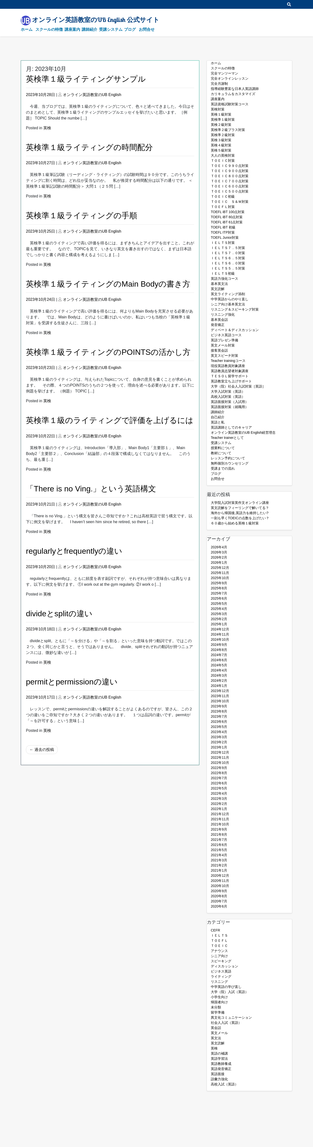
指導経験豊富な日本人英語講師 (235, 89)
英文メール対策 (223, 345)
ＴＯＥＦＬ (219, 940)
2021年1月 (219, 870)
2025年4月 (219, 609)
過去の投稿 (44, 749)
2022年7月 (219, 778)
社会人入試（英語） (226, 1023)
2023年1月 (219, 747)
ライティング (221, 976)
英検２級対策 (221, 125)
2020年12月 (220, 875)
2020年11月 (220, 881)
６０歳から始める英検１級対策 (235, 523)
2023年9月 (219, 706)
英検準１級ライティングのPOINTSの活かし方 (108, 352)
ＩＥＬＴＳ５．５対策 (228, 268)
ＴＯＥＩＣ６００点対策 (229, 186)
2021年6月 (219, 845)
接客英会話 (219, 350)
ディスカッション (224, 966)
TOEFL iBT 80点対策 (227, 217)
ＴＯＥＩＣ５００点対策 (229, 191)
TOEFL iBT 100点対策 (228, 212)
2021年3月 (219, 860)
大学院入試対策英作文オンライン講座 (240, 503)
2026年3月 (219, 552)
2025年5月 (219, 604)
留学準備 (217, 1012)
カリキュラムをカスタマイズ (233, 94)
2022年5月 (219, 788)
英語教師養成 (221, 1064)
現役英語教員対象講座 (228, 366)
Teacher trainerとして (227, 438)
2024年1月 (219, 686)
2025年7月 (219, 593)
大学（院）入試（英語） (229, 992)
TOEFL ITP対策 (223, 232)
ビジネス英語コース (226, 335)
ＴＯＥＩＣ (219, 946)
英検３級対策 (221, 140)
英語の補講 (219, 1053)
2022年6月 (219, 783)
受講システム (111, 29)
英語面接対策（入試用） (229, 402)
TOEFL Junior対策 (225, 237)
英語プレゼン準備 (224, 340)
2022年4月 (219, 793)
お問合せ (147, 29)
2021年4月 (219, 855)
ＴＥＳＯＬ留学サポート (229, 376)
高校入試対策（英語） (228, 397)
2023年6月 (219, 722)
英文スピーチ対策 (224, 355)
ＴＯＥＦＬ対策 (223, 207)
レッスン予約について (228, 458)
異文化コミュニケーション (231, 1017)
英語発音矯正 (221, 1069)
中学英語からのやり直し (229, 299)
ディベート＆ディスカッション (235, 330)
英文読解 (217, 289)
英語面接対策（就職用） (229, 407)
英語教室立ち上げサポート (231, 381)
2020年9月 (219, 891)
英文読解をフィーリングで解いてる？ (240, 508)
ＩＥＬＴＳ (219, 935)
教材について (221, 453)
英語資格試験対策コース (229, 104)
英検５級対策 (221, 150)
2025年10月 (220, 578)
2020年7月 (219, 901)
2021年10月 (220, 824)
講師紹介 (89, 29)
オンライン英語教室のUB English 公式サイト (95, 19)
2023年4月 (219, 732)
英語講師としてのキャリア (231, 427)
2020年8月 (219, 896)
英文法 (216, 1038)
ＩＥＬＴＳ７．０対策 (228, 253)
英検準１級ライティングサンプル (86, 79)
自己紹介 (217, 417)
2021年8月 (219, 834)
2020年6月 (219, 906)
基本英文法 (219, 284)
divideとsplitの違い (59, 613)
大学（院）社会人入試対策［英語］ (238, 386)
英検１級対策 (221, 114)
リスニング (219, 982)
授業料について (223, 448)
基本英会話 (219, 320)
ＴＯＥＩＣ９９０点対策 (229, 166)
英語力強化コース (224, 279)
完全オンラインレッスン (229, 78)
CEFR (215, 930)
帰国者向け (219, 1002)
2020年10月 (220, 886)
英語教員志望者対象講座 (229, 371)
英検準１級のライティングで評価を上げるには (109, 420)
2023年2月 (219, 742)
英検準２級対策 (223, 135)
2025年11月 (220, 573)
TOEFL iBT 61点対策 (227, 222)
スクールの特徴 (49, 29)
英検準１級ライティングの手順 (81, 215)
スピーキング (221, 961)
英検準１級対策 (223, 119)
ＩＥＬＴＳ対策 (223, 243)
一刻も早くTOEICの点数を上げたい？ (240, 518)
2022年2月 (219, 804)
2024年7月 (219, 655)
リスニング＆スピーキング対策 (235, 309)
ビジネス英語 (221, 971)
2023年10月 (220, 701)
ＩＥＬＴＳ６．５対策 (228, 258)
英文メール (219, 1033)
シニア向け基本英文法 (228, 304)
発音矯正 (217, 325)
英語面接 (217, 1074)
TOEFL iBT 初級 (223, 227)
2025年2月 (219, 619)
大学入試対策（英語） (228, 391)
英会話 (216, 1028)
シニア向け (219, 956)
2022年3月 (219, 799)
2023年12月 (220, 691)
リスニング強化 (223, 314)
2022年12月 (220, 752)
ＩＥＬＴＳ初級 (223, 273)
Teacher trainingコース (228, 361)
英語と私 (217, 422)
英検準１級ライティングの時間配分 (89, 147)
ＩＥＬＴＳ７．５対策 (228, 248)
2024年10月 (220, 639)
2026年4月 (219, 547)
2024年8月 (219, 650)
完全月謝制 (219, 84)
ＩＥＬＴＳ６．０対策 (228, 263)
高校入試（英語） (224, 1084)
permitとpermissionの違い (72, 681)
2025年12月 (220, 568)
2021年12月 (220, 814)
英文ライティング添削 (228, 294)
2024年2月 (219, 680)
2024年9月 (219, 645)
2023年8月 (219, 711)
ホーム (27, 29)
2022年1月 (219, 809)
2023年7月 (219, 716)
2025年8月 (219, 588)
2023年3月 (219, 737)
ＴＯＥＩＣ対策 (223, 160)
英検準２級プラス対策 (228, 130)
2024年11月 (220, 634)
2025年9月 (219, 583)
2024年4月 (219, 670)
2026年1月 (219, 562)
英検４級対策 (221, 145)
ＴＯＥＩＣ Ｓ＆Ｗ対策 (229, 202)
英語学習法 (219, 1058)
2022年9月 (219, 768)
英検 (47, 128)
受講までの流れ (223, 468)
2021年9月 (219, 829)
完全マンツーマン (224, 73)
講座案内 (72, 29)
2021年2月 (219, 865)
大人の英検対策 (223, 155)
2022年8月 (219, 773)
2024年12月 (220, 629)
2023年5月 (219, 727)
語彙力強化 (219, 1079)
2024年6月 (219, 660)
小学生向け (219, 997)
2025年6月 (219, 598)
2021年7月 (219, 840)
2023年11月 (220, 696)
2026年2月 (219, 557)
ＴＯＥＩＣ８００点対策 (229, 176)
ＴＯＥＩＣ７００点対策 (229, 181)
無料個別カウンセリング (229, 463)
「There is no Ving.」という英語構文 (91, 488)
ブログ (130, 29)
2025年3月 (219, 614)
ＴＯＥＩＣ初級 (223, 196)
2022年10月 (220, 763)
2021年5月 (219, 850)
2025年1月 (219, 624)
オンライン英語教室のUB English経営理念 (243, 432)
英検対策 (217, 109)
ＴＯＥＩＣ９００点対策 (229, 171)
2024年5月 (219, 665)
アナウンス (219, 951)
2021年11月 (220, 819)
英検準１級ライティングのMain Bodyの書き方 (108, 284)
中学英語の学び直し (226, 987)
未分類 (216, 1007)
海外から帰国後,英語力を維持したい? (239, 513)
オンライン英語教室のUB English (92, 95)
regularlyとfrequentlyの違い (74, 551)
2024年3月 (219, 675)
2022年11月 (220, 757)
